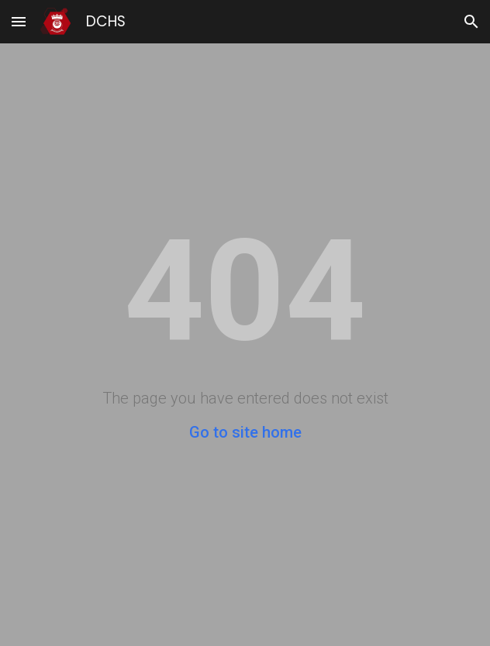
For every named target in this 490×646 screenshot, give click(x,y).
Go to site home (245, 432)
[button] (18, 21)
